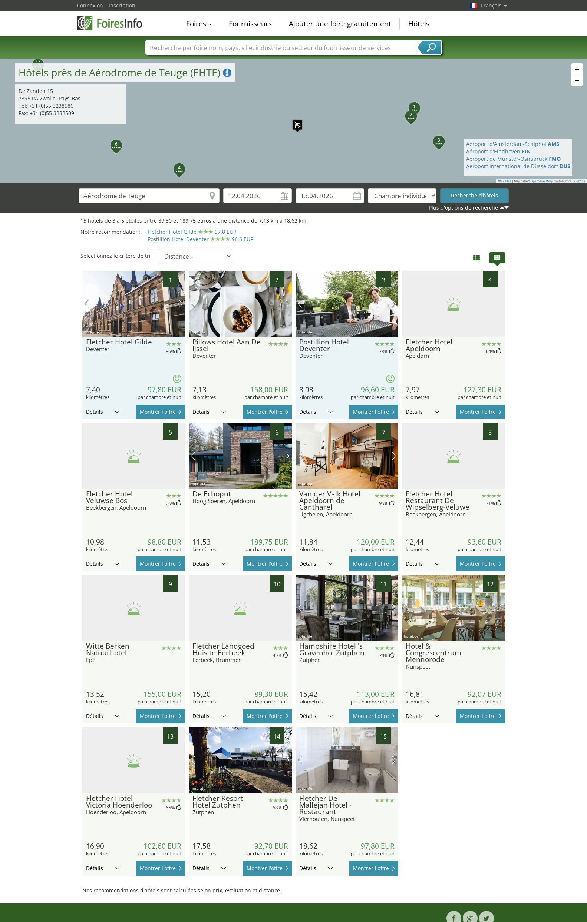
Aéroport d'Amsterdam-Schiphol (512, 143)
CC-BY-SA (579, 181)
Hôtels (418, 24)
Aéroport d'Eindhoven (498, 151)
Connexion (90, 5)
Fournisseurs (250, 24)
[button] (293, 121)
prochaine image (180, 303)
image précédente (86, 303)
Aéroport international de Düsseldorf (518, 166)
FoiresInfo (114, 23)
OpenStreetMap (542, 181)
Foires (199, 24)
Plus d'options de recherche (463, 207)
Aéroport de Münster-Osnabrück (513, 158)
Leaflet (504, 181)
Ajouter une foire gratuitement (340, 24)
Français (494, 5)
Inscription (122, 5)
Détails (102, 411)
